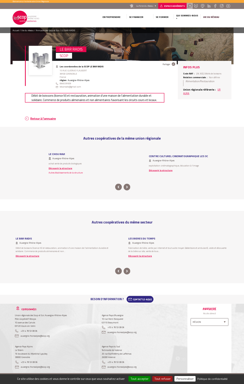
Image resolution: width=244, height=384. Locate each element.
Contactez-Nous (142, 299)
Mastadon (202, 6)
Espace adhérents (174, 6)
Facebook (215, 6)
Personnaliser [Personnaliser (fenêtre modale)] (185, 378)
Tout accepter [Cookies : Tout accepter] (139, 378)
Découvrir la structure (60, 168)
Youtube (228, 6)
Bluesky (196, 6)
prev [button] (118, 187)
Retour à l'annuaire (43, 118)
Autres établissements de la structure (66, 172)
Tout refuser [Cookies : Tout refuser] (162, 378)
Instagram (221, 6)
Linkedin (209, 6)
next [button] (126, 187)
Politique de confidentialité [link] (212, 379)
